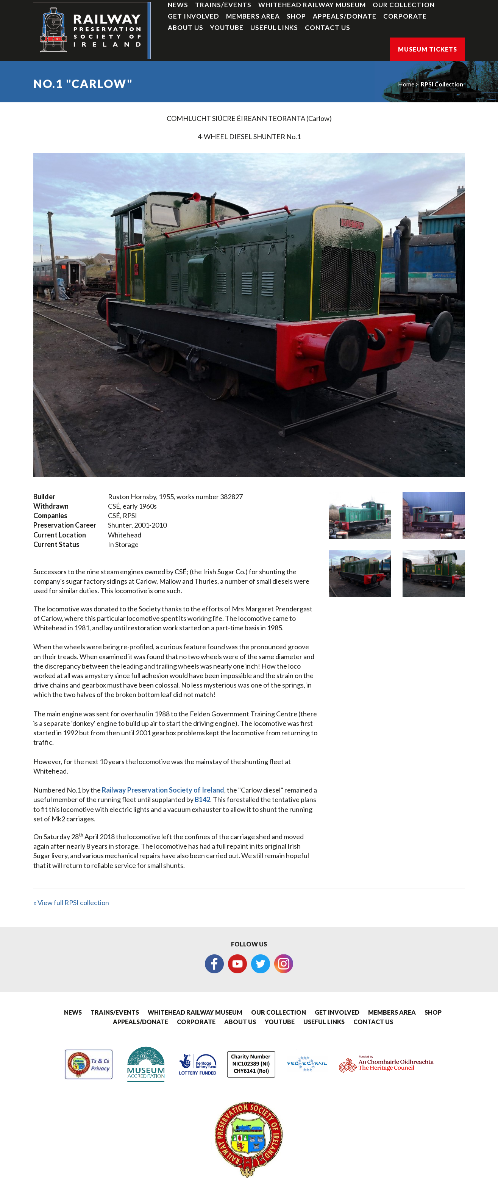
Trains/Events (223, 5)
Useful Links (274, 27)
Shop (296, 16)
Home (406, 84)
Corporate (405, 16)
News (178, 5)
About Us (185, 27)
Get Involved (193, 16)
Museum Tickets (427, 49)
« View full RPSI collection (71, 902)
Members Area (253, 16)
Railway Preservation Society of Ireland (163, 790)
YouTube (227, 27)
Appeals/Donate (344, 16)
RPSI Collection (442, 84)
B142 (202, 799)
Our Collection (404, 5)
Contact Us (327, 27)
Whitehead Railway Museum (312, 5)
